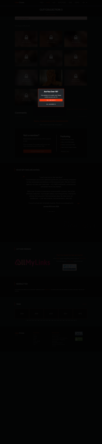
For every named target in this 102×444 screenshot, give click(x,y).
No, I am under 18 (51, 104)
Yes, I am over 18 (51, 100)
